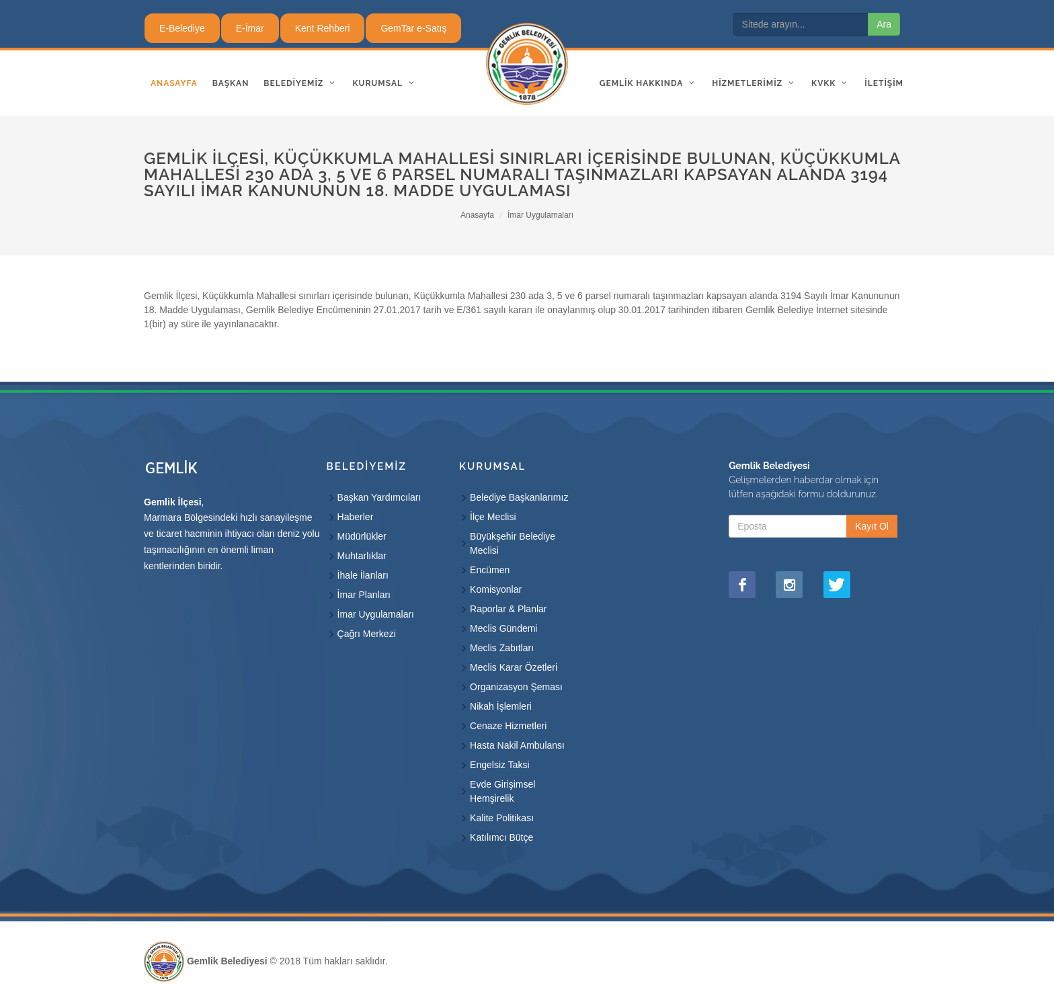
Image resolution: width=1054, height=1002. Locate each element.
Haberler (355, 516)
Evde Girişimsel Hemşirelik (502, 791)
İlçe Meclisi (493, 516)
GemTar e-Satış (413, 28)
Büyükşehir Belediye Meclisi (512, 543)
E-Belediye (182, 28)
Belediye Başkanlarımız (519, 497)
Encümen (490, 570)
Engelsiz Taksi (499, 764)
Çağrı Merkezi (366, 633)
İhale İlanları (363, 575)
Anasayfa (477, 215)
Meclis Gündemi (503, 628)
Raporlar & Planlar (508, 608)
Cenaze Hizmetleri (508, 725)
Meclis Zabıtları (502, 647)
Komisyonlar (496, 589)
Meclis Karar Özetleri (513, 667)
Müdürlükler (362, 536)
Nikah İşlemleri (501, 706)
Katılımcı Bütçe (501, 837)
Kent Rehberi (322, 28)
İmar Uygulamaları (540, 215)
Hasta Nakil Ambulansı (517, 745)
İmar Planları (364, 594)
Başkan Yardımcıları (379, 497)
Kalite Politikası (502, 817)
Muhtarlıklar (362, 555)
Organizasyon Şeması (516, 686)
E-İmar (250, 28)
